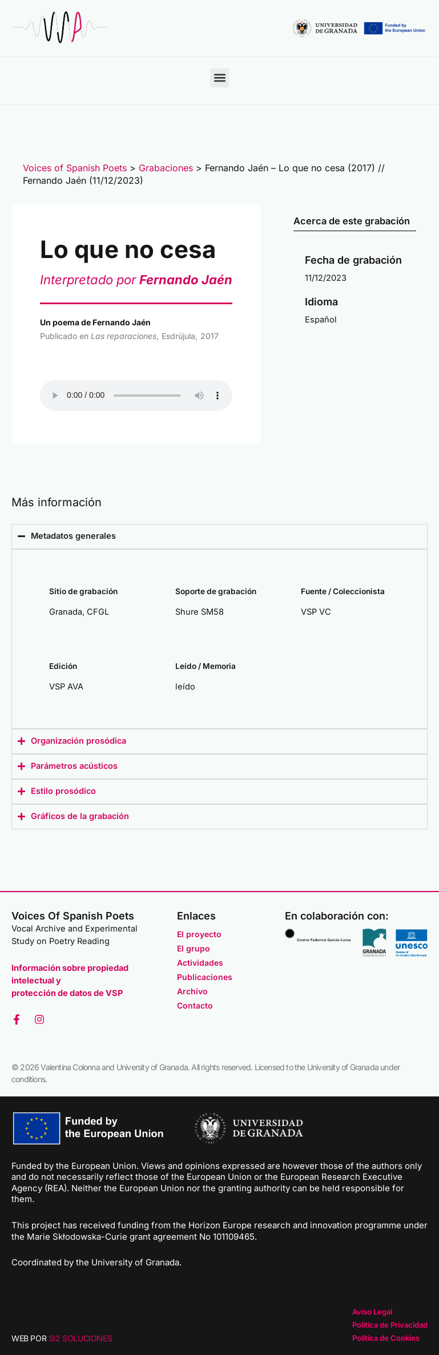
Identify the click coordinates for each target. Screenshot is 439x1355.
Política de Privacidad (390, 1324)
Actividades (200, 962)
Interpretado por (136, 279)
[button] (219, 77)
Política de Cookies (386, 1337)
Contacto (195, 1005)
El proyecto (199, 934)
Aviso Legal (372, 1311)
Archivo (192, 991)
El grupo (193, 948)
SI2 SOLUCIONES (80, 1338)
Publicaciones (204, 977)
